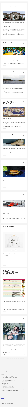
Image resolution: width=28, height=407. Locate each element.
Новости (20, 354)
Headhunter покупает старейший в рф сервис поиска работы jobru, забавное (9, 382)
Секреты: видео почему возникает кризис (6, 384)
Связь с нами (12, 403)
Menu (27, 1)
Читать (4, 354)
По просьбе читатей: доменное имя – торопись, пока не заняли (10, 102)
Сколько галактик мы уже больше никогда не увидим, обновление (10, 6)
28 (22, 358)
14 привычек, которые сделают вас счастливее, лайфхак (7, 380)
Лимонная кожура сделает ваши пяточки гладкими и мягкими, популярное (9, 390)
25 (20, 358)
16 (14, 358)
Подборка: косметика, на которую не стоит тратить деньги (10, 227)
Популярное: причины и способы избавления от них (7, 387)
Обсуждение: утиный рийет (10, 71)
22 (18, 358)
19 (16, 358)
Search (25, 1)
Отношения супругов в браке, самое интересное (6, 376)
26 (21, 358)
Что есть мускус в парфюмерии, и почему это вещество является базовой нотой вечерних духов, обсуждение (10, 272)
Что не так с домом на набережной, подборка (6, 386)
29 (23, 358)
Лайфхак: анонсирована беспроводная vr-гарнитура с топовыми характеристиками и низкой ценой (11, 389)
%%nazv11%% (3, 383)
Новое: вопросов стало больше (5, 379)
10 (10, 358)
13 (12, 358)
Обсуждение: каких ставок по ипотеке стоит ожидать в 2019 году (8, 377)
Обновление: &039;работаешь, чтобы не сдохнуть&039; (9, 318)
